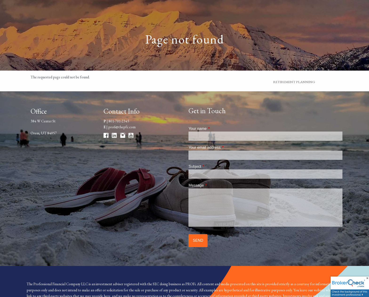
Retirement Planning (294, 82)
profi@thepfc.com (122, 126)
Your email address (222, 147)
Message (214, 185)
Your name (215, 129)
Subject (213, 167)
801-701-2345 (118, 121)
